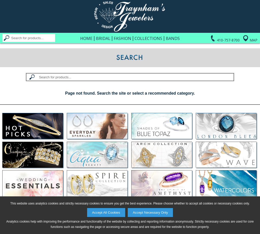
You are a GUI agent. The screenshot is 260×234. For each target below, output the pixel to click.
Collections (148, 38)
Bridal (103, 38)
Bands (173, 38)
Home (86, 38)
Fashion (122, 38)
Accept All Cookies (106, 212)
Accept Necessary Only (150, 212)
